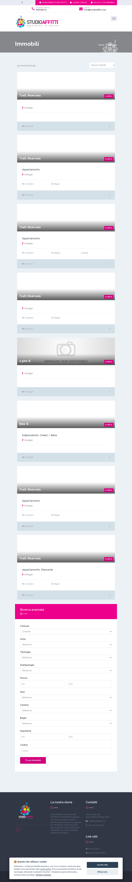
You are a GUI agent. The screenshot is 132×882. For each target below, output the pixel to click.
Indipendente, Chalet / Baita (39, 435)
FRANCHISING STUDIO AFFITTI (53, 3)
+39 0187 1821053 (95, 825)
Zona (23, 639)
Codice (24, 745)
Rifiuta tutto (102, 872)
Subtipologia (27, 665)
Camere (24, 705)
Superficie (25, 731)
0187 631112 (41, 9)
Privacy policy (94, 849)
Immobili (112, 45)
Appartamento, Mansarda (37, 569)
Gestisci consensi (43, 875)
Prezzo (23, 678)
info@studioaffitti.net (95, 9)
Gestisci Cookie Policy (97, 853)
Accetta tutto (102, 865)
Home (101, 45)
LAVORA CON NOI (78, 3)
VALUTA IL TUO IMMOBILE (102, 3)
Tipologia (25, 652)
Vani (22, 692)
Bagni (23, 718)
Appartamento (31, 169)
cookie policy (45, 869)
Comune (24, 626)
